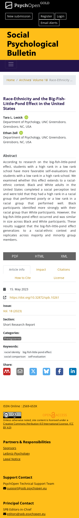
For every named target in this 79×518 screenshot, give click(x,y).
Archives (25, 80)
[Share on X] (32, 371)
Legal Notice (11, 459)
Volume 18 (40, 80)
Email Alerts (49, 23)
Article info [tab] (16, 269)
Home (11, 80)
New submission (19, 16)
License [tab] (59, 278)
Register (46, 16)
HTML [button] (39, 256)
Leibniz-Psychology (16, 454)
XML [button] (64, 256)
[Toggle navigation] (11, 64)
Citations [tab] (64, 269)
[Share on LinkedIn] (72, 371)
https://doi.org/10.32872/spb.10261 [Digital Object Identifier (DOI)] (34, 297)
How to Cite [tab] (23, 278)
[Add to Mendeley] (6, 371)
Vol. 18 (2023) (12, 311)
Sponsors (9, 448)
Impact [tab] (41, 269)
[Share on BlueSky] (46, 371)
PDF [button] (15, 256)
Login (60, 16)
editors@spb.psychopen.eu (26, 514)
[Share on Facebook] (59, 371)
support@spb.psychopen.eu (27, 488)
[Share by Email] (19, 371)
